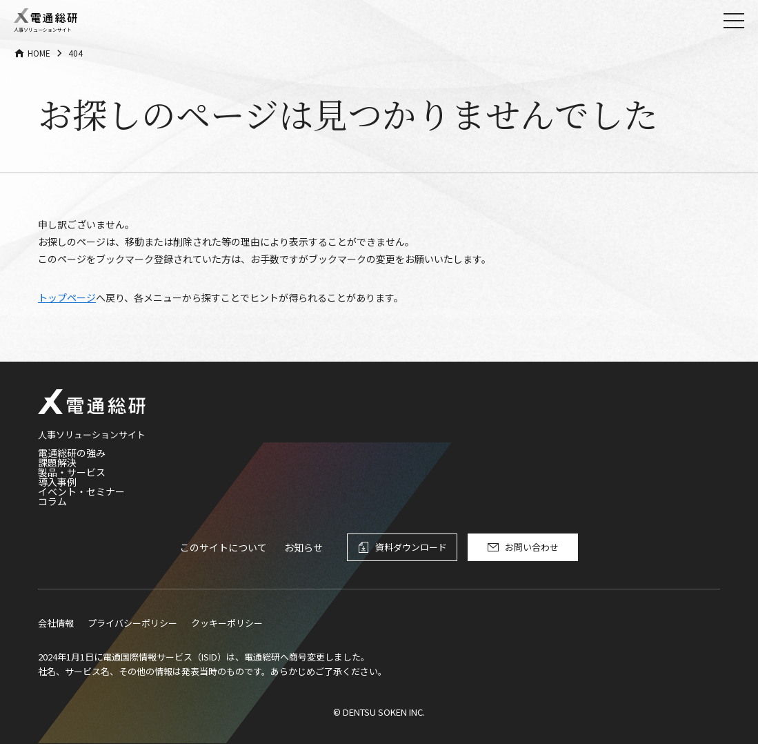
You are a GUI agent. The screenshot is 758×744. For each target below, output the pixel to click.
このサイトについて (223, 547)
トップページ (67, 297)
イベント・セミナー (81, 491)
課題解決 (57, 462)
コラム (52, 501)
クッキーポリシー (227, 622)
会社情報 (56, 622)
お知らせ (303, 547)
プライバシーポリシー (132, 622)
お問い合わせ (532, 547)
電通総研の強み (72, 453)
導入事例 (57, 482)
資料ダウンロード (411, 547)
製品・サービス (72, 472)
